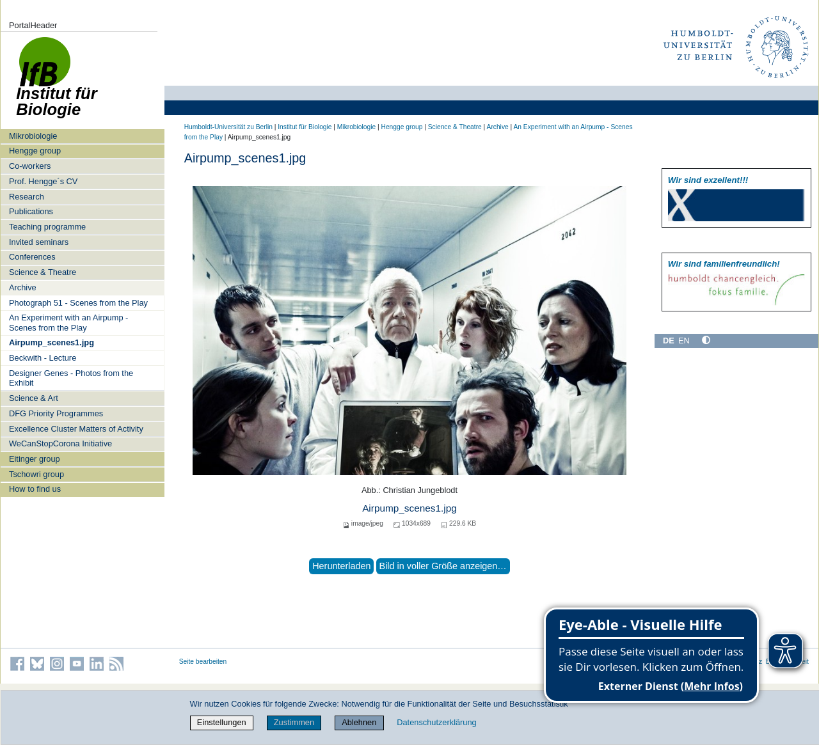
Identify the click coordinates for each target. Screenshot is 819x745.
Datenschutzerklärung (436, 722)
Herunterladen (341, 566)
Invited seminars (38, 242)
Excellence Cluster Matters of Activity (76, 429)
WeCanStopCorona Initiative (60, 443)
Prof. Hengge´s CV (43, 181)
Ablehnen (359, 722)
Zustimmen (294, 722)
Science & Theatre (42, 272)
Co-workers (30, 166)
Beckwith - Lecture (42, 358)
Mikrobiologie (33, 136)
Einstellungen (221, 722)
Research (26, 196)
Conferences (32, 257)
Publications (31, 211)
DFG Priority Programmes (56, 413)
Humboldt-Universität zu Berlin (228, 126)
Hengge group (35, 150)
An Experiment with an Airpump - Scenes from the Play (68, 322)
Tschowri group (36, 474)
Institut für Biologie (304, 126)
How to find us (35, 489)
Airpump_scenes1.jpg (51, 342)
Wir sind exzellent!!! (708, 180)
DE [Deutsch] (668, 340)
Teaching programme (47, 226)
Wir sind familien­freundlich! (724, 264)
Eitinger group (34, 459)
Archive (22, 287)
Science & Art (33, 398)
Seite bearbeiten (203, 661)
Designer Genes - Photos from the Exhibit (71, 378)
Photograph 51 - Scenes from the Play (78, 303)
